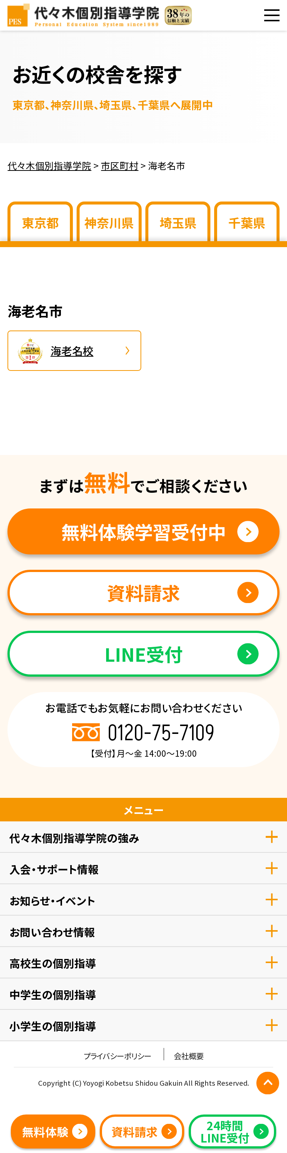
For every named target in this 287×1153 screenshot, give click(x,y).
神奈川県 (109, 222)
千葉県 (246, 222)
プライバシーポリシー (117, 1056)
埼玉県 (178, 222)
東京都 (40, 222)
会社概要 (189, 1056)
